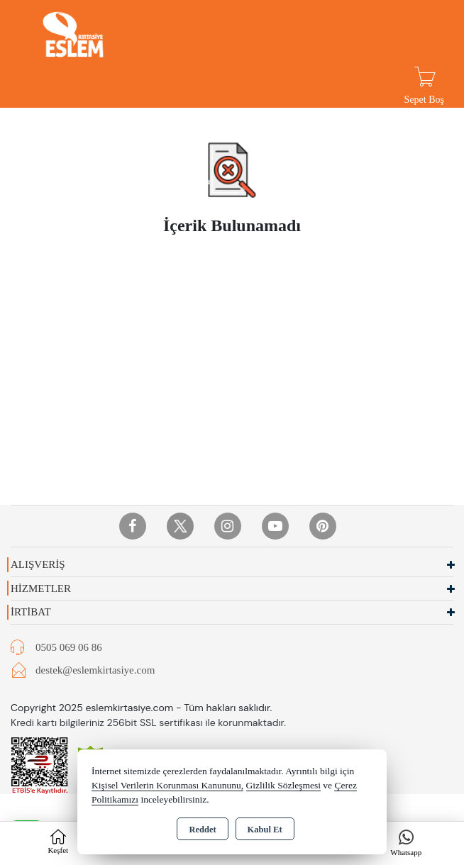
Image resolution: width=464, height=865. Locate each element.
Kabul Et (265, 830)
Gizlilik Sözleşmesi (283, 785)
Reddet (202, 830)
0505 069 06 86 (68, 647)
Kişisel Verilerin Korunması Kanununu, (167, 785)
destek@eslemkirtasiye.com (95, 670)
